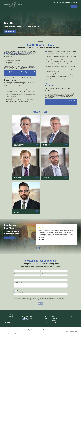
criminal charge (25, 53)
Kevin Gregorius (49, 83)
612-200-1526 (73, 2)
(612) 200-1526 (7, 322)
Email (42, 273)
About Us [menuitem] (36, 6)
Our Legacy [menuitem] (42, 6)
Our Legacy (47, 320)
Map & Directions (25, 319)
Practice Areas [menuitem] (49, 6)
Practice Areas (48, 322)
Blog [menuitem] (54, 6)
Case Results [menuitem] (59, 6)
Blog (53, 316)
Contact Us (54, 322)
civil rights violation (15, 53)
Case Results (54, 318)
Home (46, 316)
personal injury (7, 53)
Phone (15, 273)
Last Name (43, 269)
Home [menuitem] (31, 6)
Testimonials (54, 320)
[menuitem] (5, 333)
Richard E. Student (50, 85)
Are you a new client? (18, 277)
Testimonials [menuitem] (66, 6)
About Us (47, 318)
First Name (16, 269)
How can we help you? (18, 282)
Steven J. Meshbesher (50, 82)
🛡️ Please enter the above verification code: (23, 292)
